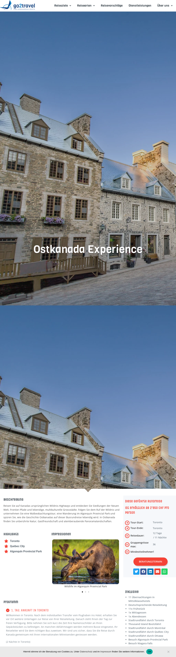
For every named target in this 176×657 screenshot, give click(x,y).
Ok (149, 651)
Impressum (105, 651)
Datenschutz (86, 651)
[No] (168, 652)
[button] (55, 564)
